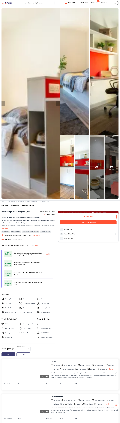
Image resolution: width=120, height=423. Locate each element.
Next (58, 103)
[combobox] (39, 3)
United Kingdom (11, 201)
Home (3, 201)
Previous (3, 103)
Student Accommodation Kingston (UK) (28, 201)
